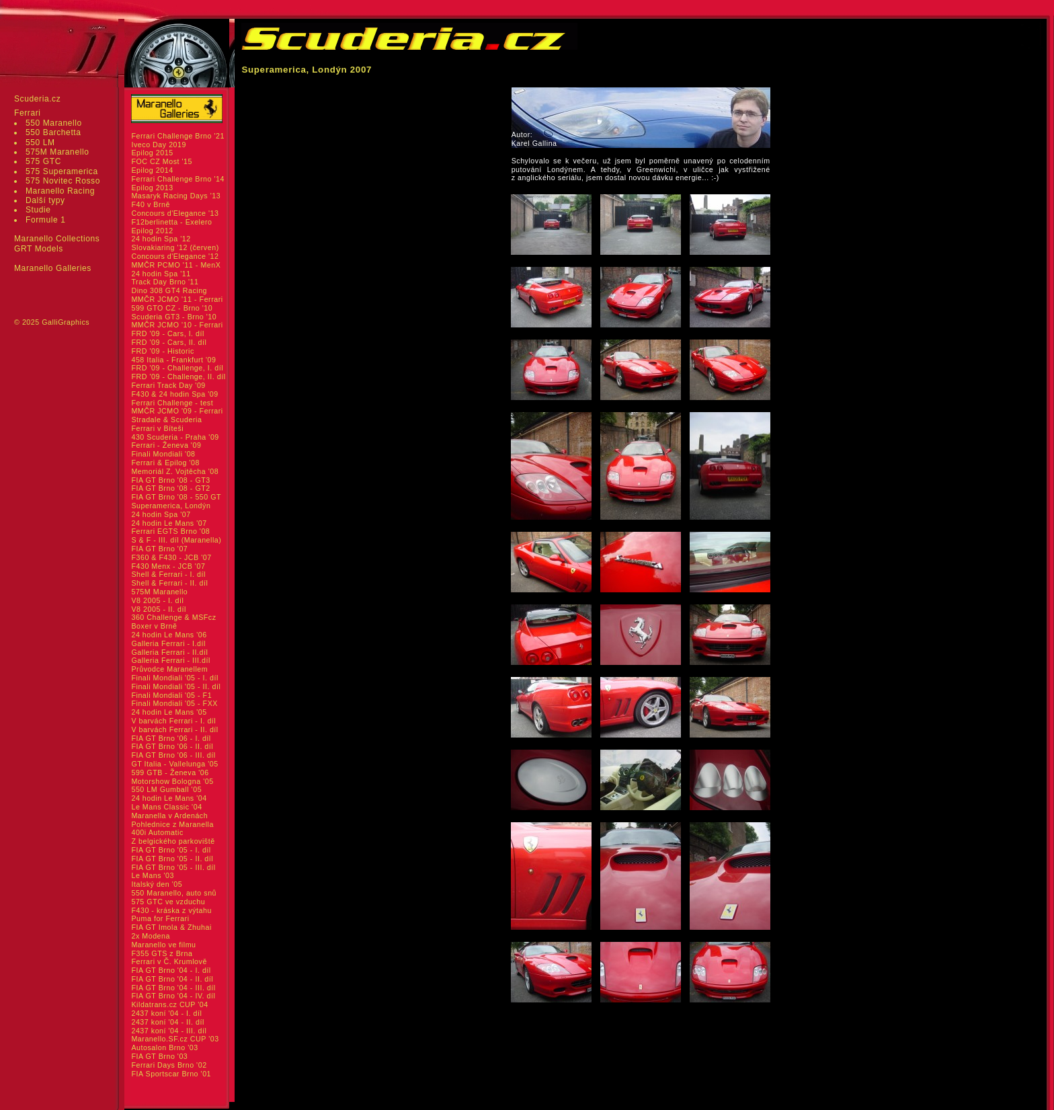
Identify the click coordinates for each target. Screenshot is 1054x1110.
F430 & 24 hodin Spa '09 (174, 394)
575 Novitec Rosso (63, 181)
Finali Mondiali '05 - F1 (171, 695)
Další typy (45, 200)
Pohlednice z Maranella (172, 824)
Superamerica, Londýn (170, 506)
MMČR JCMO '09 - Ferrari (176, 411)
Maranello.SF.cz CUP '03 (174, 1039)
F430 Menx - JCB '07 (168, 566)
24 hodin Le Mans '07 (168, 523)
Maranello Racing (60, 191)
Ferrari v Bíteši (157, 428)
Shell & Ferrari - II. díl (169, 583)
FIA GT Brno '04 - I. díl (170, 970)
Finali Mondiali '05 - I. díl (174, 678)
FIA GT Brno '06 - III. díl (173, 755)
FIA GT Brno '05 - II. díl (172, 859)
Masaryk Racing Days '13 (175, 196)
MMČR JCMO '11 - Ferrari (176, 299)
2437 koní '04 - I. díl (166, 1013)
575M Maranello (57, 152)
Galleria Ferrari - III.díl (170, 660)
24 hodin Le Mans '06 (168, 635)
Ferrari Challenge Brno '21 (178, 136)
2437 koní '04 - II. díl (167, 1022)
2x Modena (150, 936)
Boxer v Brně (154, 626)
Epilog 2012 (152, 231)
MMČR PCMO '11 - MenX (175, 265)
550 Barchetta (53, 132)
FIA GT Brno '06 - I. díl (170, 738)
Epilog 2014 (152, 170)
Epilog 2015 (152, 153)
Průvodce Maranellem (169, 669)
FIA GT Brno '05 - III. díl (173, 867)
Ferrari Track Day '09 (168, 385)
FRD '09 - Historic (162, 351)
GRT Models (38, 248)
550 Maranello (54, 123)
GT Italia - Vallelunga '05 (174, 764)
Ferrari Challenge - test (172, 403)
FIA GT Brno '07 (159, 549)
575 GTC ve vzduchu (168, 902)
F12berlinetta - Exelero (171, 222)
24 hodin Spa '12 (160, 239)
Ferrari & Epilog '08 (165, 463)
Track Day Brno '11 (164, 282)
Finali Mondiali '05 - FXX (174, 703)
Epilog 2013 (152, 188)
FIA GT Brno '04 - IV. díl (173, 996)
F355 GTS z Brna (161, 953)
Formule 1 (45, 220)
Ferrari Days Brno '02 (168, 1065)
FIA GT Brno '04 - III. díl (173, 988)
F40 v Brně (150, 204)
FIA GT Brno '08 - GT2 (170, 488)
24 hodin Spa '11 (160, 274)
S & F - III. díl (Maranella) (176, 540)
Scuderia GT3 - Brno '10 (173, 317)
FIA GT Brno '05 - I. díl (170, 850)
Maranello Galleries (52, 268)
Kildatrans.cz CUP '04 (169, 1004)
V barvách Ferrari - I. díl (173, 721)
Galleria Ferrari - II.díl (169, 652)
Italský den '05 (156, 884)
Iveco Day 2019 (158, 145)
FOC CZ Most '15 (161, 161)
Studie (38, 209)
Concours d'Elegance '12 (174, 256)
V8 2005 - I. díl (157, 600)
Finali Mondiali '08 (163, 454)
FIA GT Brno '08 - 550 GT (176, 497)
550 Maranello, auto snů (173, 893)
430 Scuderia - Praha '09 (174, 437)
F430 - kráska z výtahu (171, 910)
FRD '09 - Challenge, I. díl (177, 368)
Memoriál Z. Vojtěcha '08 (174, 471)
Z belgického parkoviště (172, 841)
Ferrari (27, 113)
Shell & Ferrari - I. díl (168, 574)
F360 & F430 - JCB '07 (171, 557)
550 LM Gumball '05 (166, 789)
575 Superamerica (62, 171)
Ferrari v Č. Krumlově (168, 961)
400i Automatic (157, 832)
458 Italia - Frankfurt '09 (173, 360)
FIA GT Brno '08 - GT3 (170, 480)
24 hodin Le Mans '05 (168, 712)
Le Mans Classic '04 (166, 807)
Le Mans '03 (152, 875)
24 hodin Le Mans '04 (168, 798)
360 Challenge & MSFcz (173, 617)
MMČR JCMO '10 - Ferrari (176, 325)
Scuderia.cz (37, 99)
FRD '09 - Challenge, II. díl (178, 376)
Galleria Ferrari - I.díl (168, 643)
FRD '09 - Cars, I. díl (167, 333)
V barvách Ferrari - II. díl (174, 729)
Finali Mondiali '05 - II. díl (175, 686)
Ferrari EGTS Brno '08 (170, 531)
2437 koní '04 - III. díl (168, 1031)
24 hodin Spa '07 (160, 514)
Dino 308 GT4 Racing (169, 290)
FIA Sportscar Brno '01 (171, 1074)
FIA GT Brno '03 (159, 1056)
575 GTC (43, 161)
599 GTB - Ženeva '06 (169, 772)
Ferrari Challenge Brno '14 (178, 179)
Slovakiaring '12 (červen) (174, 247)
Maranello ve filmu (163, 945)
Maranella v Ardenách (169, 815)
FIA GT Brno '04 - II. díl (172, 979)
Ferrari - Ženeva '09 (166, 445)
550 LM (40, 142)
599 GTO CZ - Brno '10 (171, 308)
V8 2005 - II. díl (158, 609)
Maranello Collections (56, 238)
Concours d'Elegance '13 (174, 213)
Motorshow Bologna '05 (172, 781)
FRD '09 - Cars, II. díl (168, 342)
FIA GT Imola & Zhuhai (171, 927)
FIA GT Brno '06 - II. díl (172, 746)
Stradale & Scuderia (166, 419)
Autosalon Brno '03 (164, 1047)
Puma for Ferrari (160, 918)
